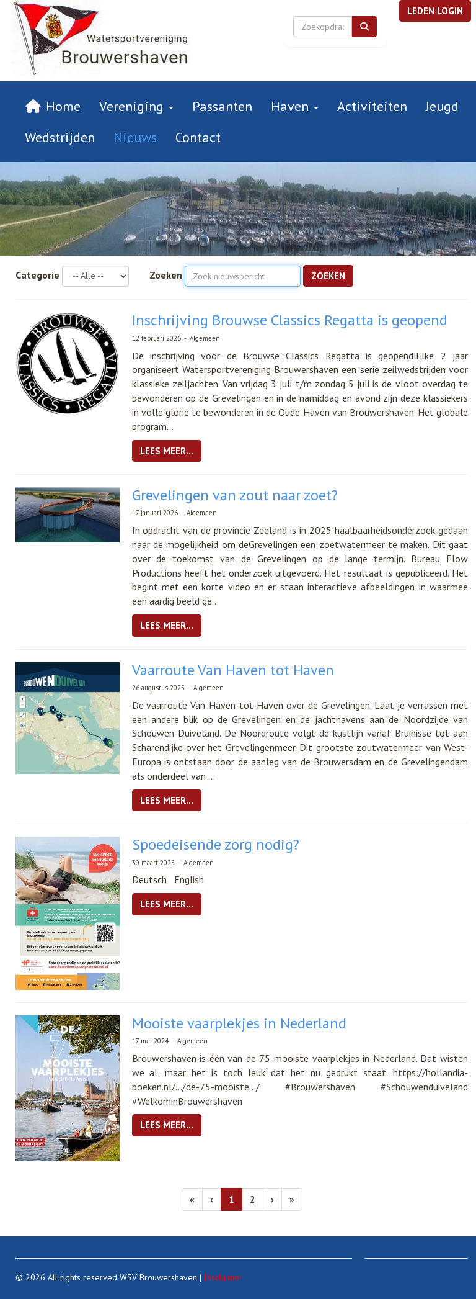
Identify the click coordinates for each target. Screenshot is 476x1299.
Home (53, 106)
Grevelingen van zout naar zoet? (235, 495)
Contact (198, 137)
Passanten (222, 106)
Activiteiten (372, 106)
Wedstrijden (60, 137)
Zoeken (165, 275)
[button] (435, 11)
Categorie (37, 275)
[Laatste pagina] (291, 1199)
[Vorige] (211, 1199)
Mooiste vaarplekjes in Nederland (239, 1023)
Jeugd (442, 106)
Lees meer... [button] (166, 451)
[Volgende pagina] (272, 1199)
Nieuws (135, 137)
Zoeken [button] (328, 276)
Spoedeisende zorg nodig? (215, 844)
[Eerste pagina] (192, 1199)
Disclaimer (223, 1277)
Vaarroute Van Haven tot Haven (233, 670)
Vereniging (136, 106)
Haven (295, 106)
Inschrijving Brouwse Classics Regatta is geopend (289, 320)
